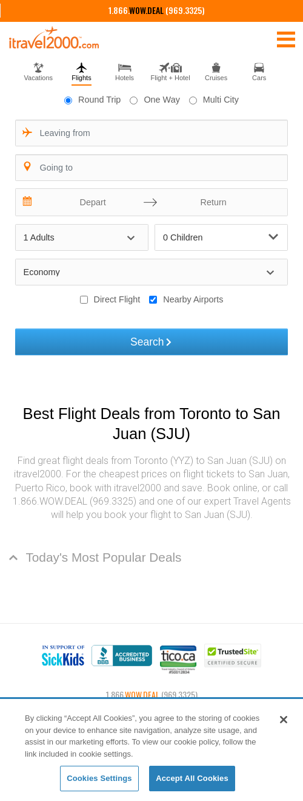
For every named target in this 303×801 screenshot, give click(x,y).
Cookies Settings (99, 778)
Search (151, 342)
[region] (151, 750)
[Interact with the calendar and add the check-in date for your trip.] (28, 202)
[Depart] (90, 202)
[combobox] (151, 133)
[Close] (283, 719)
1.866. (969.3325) (156, 10)
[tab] (38, 70)
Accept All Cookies (192, 778)
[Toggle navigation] (286, 39)
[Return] (211, 202)
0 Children (220, 237)
